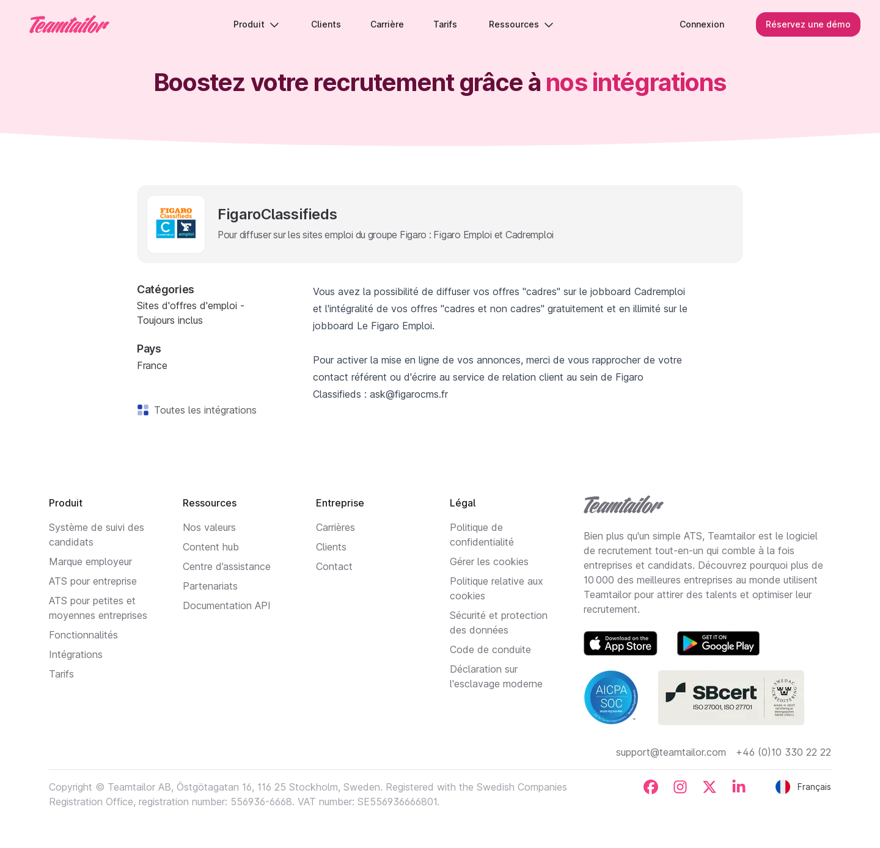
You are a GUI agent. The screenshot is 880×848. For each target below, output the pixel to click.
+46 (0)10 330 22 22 (783, 752)
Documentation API (227, 605)
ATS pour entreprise (93, 581)
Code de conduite (490, 649)
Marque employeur (90, 561)
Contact (334, 566)
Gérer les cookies (489, 561)
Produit (256, 24)
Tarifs (61, 674)
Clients (331, 547)
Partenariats (210, 586)
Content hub (211, 547)
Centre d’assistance (227, 566)
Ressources (521, 24)
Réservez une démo (808, 24)
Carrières (335, 527)
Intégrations (76, 654)
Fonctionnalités (83, 635)
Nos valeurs (209, 527)
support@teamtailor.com (671, 752)
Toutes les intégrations (203, 410)
